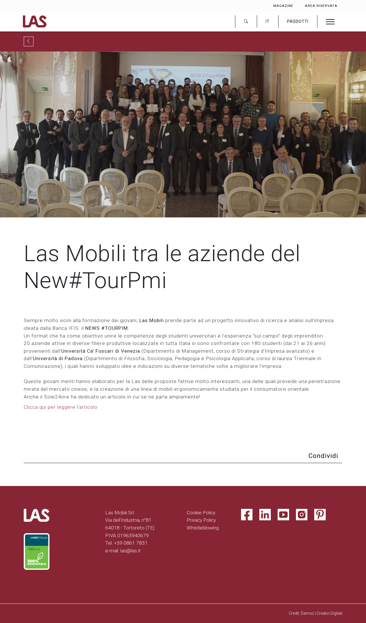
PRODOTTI (298, 21)
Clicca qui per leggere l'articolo (61, 407)
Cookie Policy (201, 512)
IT (268, 21)
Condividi (323, 456)
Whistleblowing (203, 528)
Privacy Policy (201, 520)
